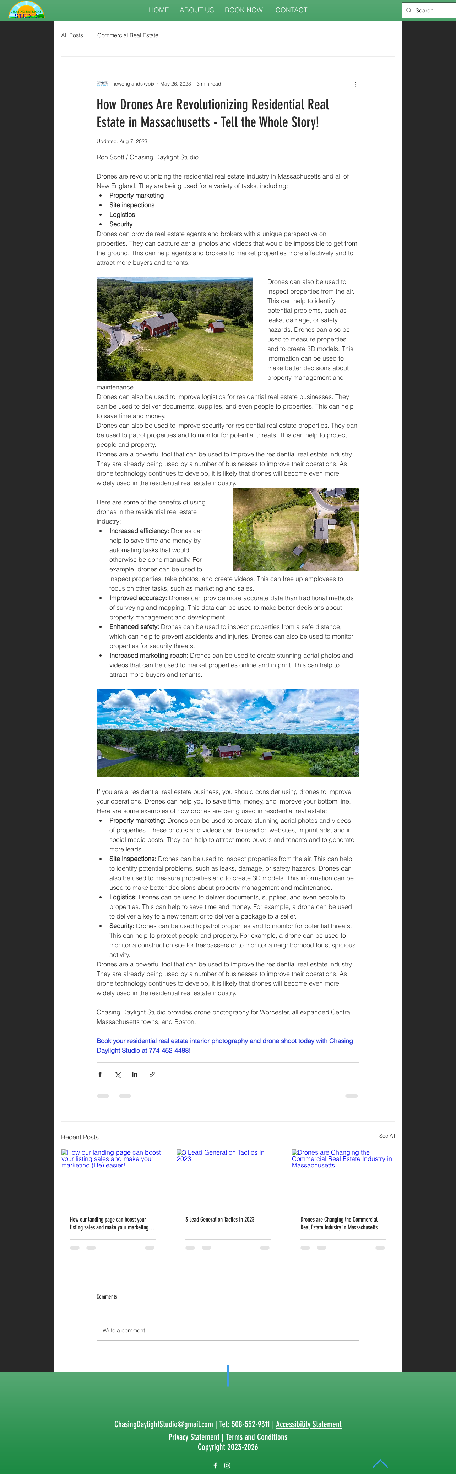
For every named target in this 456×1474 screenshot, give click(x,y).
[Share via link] (152, 1074)
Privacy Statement (194, 1437)
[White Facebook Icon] (215, 1465)
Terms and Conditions (256, 1437)
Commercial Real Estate (127, 35)
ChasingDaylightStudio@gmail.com (163, 1424)
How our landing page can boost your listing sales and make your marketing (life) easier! (109, 1223)
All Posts (72, 35)
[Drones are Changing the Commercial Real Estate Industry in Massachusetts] (343, 1178)
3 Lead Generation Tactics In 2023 (219, 1219)
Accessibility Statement (309, 1424)
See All (387, 1136)
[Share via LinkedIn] (134, 1074)
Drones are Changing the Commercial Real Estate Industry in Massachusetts (339, 1223)
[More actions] (355, 84)
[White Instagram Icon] (227, 1465)
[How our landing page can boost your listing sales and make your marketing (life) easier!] (112, 1178)
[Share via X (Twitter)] (117, 1074)
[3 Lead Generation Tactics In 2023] (228, 1178)
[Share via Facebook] (100, 1074)
